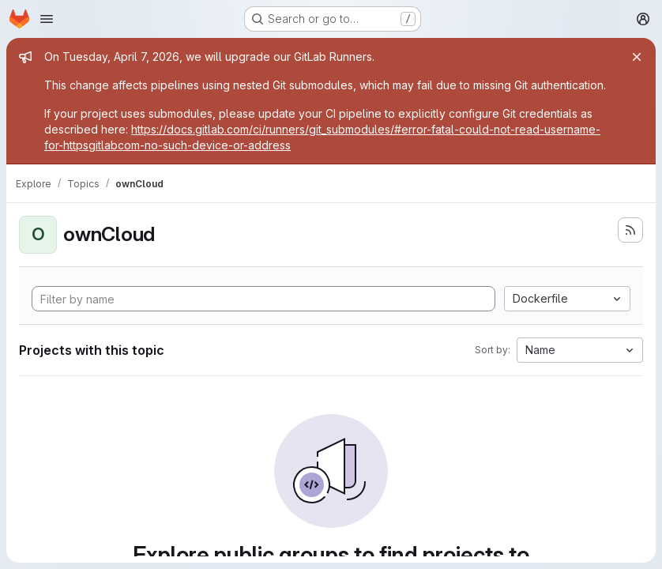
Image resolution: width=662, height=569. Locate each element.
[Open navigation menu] (46, 19)
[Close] (636, 56)
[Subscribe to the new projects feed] (630, 230)
